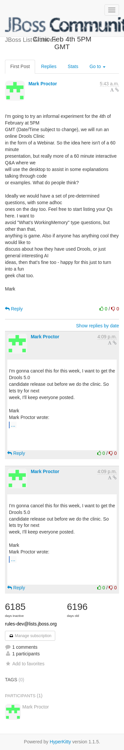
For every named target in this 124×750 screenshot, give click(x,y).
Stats (73, 66)
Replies (49, 66)
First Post (20, 66)
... (13, 425)
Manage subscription (30, 635)
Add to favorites (24, 663)
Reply (14, 308)
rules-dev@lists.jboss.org (31, 623)
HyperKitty (60, 741)
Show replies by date (97, 325)
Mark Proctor (42, 83)
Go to (97, 66)
